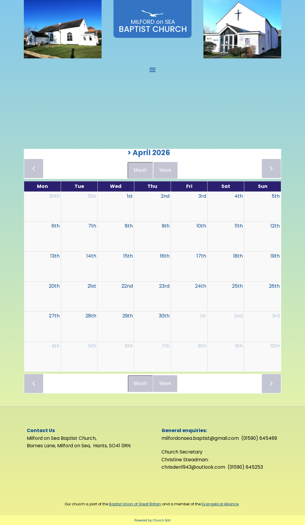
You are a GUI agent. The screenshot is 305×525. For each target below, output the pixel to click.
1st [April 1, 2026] (130, 196)
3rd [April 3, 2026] (202, 196)
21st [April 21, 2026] (92, 286)
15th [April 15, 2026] (128, 256)
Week (165, 170)
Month (140, 170)
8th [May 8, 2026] (202, 345)
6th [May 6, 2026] (129, 345)
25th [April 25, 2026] (237, 286)
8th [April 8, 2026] (129, 225)
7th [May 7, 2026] (165, 345)
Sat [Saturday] (225, 186)
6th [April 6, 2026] (56, 225)
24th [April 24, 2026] (200, 286)
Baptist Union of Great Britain (135, 504)
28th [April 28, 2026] (90, 315)
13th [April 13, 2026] (55, 256)
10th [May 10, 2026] (275, 345)
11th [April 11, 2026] (239, 225)
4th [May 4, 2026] (55, 345)
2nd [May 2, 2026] (238, 315)
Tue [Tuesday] (79, 186)
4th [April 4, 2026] (238, 196)
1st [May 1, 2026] (203, 315)
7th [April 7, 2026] (92, 225)
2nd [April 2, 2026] (165, 196)
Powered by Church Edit (152, 520)
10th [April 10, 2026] (201, 225)
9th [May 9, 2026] (239, 345)
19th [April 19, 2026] (275, 256)
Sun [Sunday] (262, 186)
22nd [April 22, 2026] (127, 286)
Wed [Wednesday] (116, 186)
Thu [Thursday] (152, 186)
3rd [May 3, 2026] (276, 315)
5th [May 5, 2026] (92, 345)
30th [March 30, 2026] (54, 196)
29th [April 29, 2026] (127, 315)
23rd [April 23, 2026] (164, 286)
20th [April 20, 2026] (54, 286)
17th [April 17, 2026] (201, 256)
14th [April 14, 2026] (91, 256)
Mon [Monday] (42, 186)
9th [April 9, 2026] (165, 225)
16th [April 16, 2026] (164, 256)
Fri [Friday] (189, 186)
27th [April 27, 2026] (54, 315)
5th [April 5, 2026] (276, 196)
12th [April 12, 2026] (275, 225)
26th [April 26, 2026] (274, 286)
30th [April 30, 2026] (164, 315)
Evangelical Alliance (220, 504)
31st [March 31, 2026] (92, 196)
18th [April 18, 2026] (238, 256)
